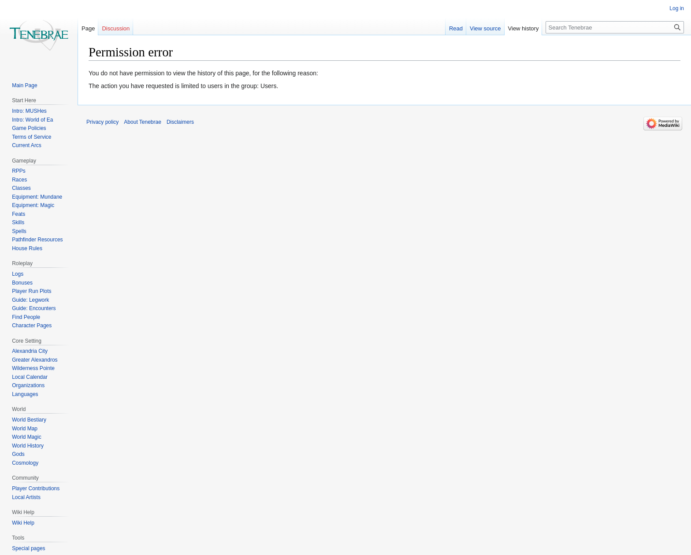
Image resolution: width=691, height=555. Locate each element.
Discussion (116, 28)
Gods (18, 454)
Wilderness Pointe (33, 368)
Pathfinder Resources (37, 240)
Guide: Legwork (30, 300)
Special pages (28, 548)
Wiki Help (23, 523)
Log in (676, 8)
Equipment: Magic (33, 205)
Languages (25, 394)
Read (456, 28)
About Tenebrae (142, 122)
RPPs (19, 171)
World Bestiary (29, 420)
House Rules (27, 248)
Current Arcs (26, 145)
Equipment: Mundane (37, 197)
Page (88, 28)
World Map (24, 429)
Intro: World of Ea (32, 120)
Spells (19, 231)
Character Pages (32, 325)
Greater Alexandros (34, 360)
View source (485, 28)
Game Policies (29, 128)
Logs (17, 274)
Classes (21, 188)
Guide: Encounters (34, 308)
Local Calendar (30, 377)
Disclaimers (180, 122)
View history (523, 28)
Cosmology (25, 463)
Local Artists (26, 497)
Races (19, 180)
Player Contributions (35, 488)
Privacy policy (102, 122)
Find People (26, 317)
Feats (18, 214)
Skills (18, 222)
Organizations (28, 385)
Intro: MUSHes (29, 111)
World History (28, 446)
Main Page (24, 85)
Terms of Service (31, 137)
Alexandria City (30, 351)
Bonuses (22, 283)
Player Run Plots (31, 291)
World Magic (26, 437)
